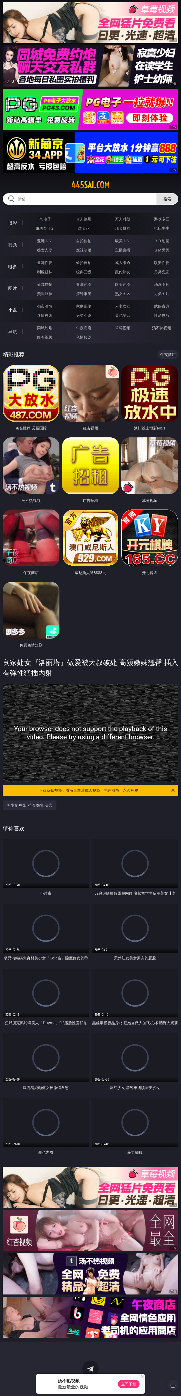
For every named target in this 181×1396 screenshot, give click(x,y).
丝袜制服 (83, 250)
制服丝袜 (44, 271)
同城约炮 (44, 327)
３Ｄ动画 (161, 240)
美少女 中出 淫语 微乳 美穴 (30, 805)
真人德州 (83, 219)
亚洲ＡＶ (44, 240)
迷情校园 (44, 315)
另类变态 (161, 271)
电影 (12, 266)
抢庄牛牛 (161, 228)
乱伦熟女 (122, 271)
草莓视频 (122, 327)
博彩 (12, 223)
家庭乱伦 (83, 306)
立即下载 (128, 1383)
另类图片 (161, 293)
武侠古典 (161, 306)
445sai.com (90, 185)
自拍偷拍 (83, 240)
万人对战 (122, 219)
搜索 (167, 198)
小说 (12, 310)
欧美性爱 (161, 262)
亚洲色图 (83, 284)
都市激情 (44, 306)
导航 (12, 332)
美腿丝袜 (44, 293)
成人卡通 (122, 262)
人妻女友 (122, 306)
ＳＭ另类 (161, 250)
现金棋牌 (122, 228)
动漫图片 (161, 284)
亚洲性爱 (44, 262)
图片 (12, 288)
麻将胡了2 (44, 228)
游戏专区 (161, 219)
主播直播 (122, 250)
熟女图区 (122, 293)
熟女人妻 (44, 250)
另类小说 (83, 315)
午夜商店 (83, 327)
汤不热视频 (161, 327)
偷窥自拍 (44, 284)
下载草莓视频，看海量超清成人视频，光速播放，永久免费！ (107, 790)
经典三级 (83, 271)
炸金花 (83, 228)
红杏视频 (44, 337)
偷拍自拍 (83, 262)
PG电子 (44, 219)
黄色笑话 (122, 315)
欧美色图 (122, 284)
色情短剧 (83, 337)
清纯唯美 (83, 293)
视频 (12, 245)
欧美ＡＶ (122, 240)
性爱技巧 (161, 315)
